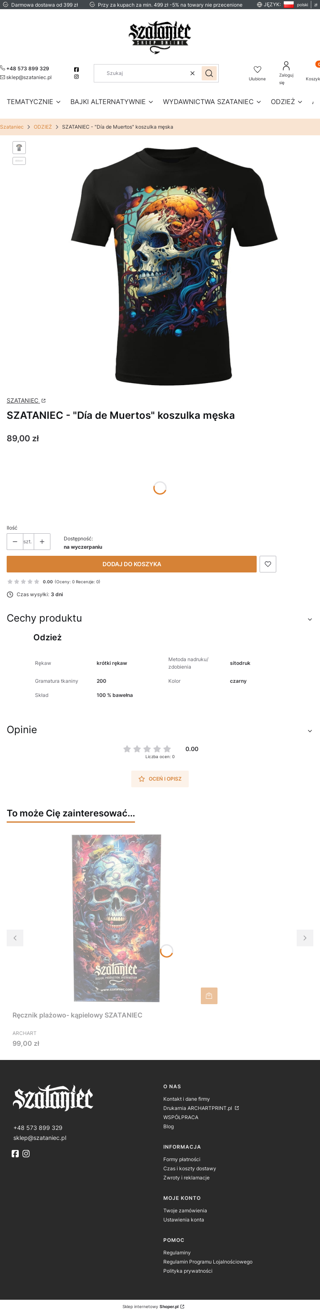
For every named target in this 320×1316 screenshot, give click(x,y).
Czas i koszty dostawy (189, 1168)
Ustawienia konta (183, 1219)
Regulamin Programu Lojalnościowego (207, 1262)
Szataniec (12, 127)
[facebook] (77, 69)
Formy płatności (181, 1159)
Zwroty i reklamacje (186, 1177)
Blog (168, 1126)
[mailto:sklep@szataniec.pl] (26, 77)
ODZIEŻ (43, 127)
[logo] (84, 1097)
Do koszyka (209, 996)
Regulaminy (177, 1252)
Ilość (12, 528)
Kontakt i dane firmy (186, 1099)
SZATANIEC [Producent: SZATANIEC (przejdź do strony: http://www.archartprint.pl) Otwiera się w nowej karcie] (23, 400)
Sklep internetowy (150, 1306)
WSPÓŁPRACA (180, 1117)
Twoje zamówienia (185, 1210)
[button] (209, 73)
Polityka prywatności (187, 1271)
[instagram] (77, 76)
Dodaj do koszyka (131, 563)
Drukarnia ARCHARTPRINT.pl (198, 1108)
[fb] (16, 1153)
